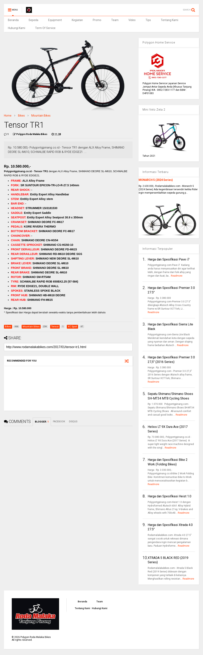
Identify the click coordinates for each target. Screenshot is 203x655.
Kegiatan (77, 20)
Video (132, 20)
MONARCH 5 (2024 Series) (156, 179)
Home (7, 115)
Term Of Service (45, 28)
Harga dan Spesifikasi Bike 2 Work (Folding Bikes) (168, 462)
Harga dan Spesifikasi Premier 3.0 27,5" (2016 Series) (171, 359)
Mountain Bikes (41, 115)
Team (115, 20)
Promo (97, 20)
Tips (148, 20)
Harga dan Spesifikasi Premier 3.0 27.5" (171, 290)
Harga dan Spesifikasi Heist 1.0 (169, 496)
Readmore (176, 275)
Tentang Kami (169, 20)
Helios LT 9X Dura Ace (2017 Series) (168, 429)
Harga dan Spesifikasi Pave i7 (168, 259)
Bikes (21, 115)
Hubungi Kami (16, 28)
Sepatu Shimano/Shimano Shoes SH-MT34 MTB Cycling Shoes (170, 396)
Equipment (55, 20)
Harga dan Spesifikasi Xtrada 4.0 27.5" (170, 527)
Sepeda (33, 20)
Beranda (13, 20)
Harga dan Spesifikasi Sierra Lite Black (170, 326)
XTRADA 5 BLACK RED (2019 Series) (168, 560)
